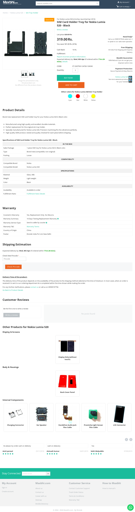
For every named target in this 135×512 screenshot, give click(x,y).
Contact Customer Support (79, 488)
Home (5, 13)
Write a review (62, 29)
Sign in (4, 487)
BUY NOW (68, 78)
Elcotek (79, 510)
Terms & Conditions (76, 496)
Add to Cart (71, 85)
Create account (8, 491)
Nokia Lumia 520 (16, 13)
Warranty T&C (74, 500)
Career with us (40, 496)
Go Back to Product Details (13, 290)
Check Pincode (13, 267)
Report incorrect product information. (71, 56)
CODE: (59, 66)
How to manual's (108, 488)
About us (38, 488)
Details (65, 61)
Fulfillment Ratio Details (36, 194)
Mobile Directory (41, 504)
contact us (34, 287)
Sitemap (38, 500)
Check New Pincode (10, 255)
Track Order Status (76, 492)
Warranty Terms (33, 226)
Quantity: (60, 70)
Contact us (39, 492)
